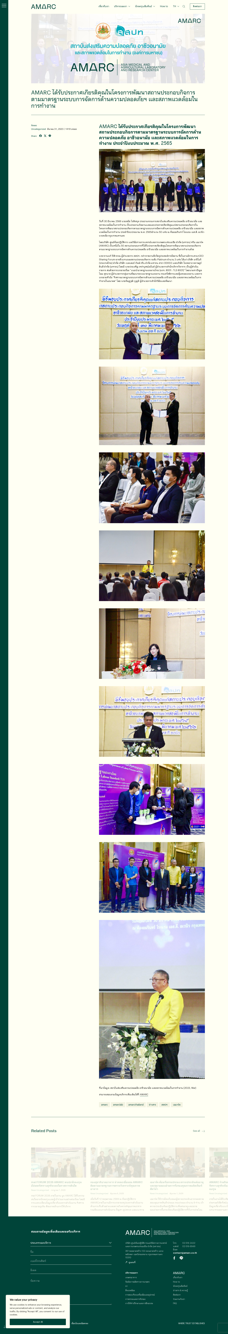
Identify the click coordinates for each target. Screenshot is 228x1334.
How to (164, 6)
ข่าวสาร (152, 1104)
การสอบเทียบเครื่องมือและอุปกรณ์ (140, 1294)
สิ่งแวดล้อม (130, 1290)
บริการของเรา (120, 6)
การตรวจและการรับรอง (135, 1299)
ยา (126, 1285)
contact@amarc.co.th (185, 1252)
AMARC (43, 6)
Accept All (38, 1321)
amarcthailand (136, 1104)
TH (175, 6)
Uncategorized (38, 129)
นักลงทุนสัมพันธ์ (143, 6)
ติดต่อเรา (197, 6)
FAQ (175, 1303)
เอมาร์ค (176, 1104)
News (34, 125)
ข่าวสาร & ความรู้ (180, 1290)
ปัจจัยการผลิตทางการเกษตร (137, 1281)
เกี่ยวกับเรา (103, 6)
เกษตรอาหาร (131, 1277)
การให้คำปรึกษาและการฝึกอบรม (139, 1303)
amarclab (118, 1104)
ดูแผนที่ (130, 1262)
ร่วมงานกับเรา (179, 1299)
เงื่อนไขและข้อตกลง (79, 1323)
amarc (104, 1104)
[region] (38, 1311)
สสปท (164, 1104)
